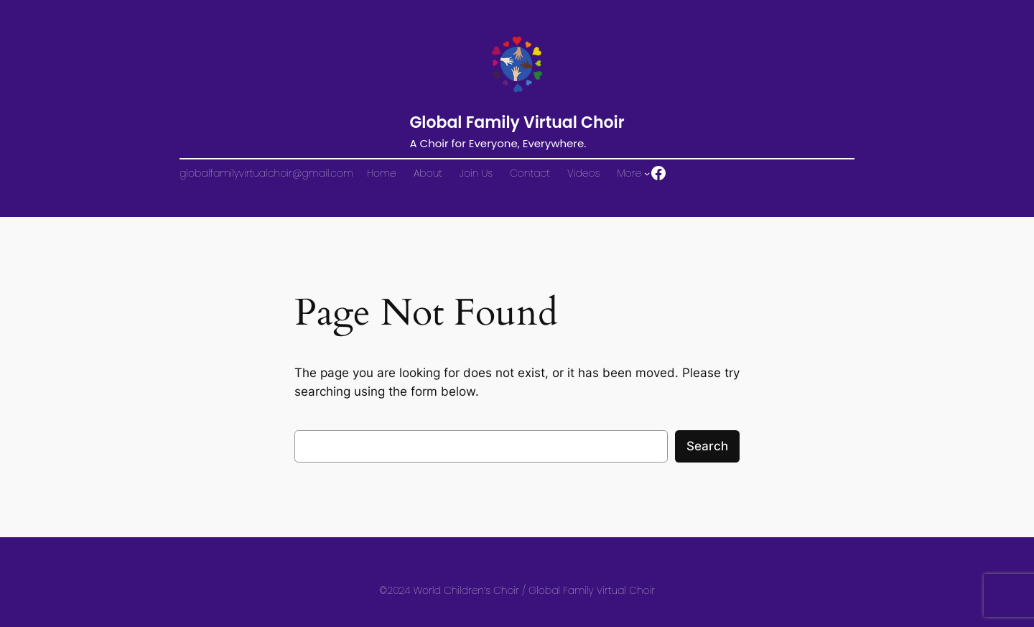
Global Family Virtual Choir (516, 122)
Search (707, 446)
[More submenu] (647, 173)
